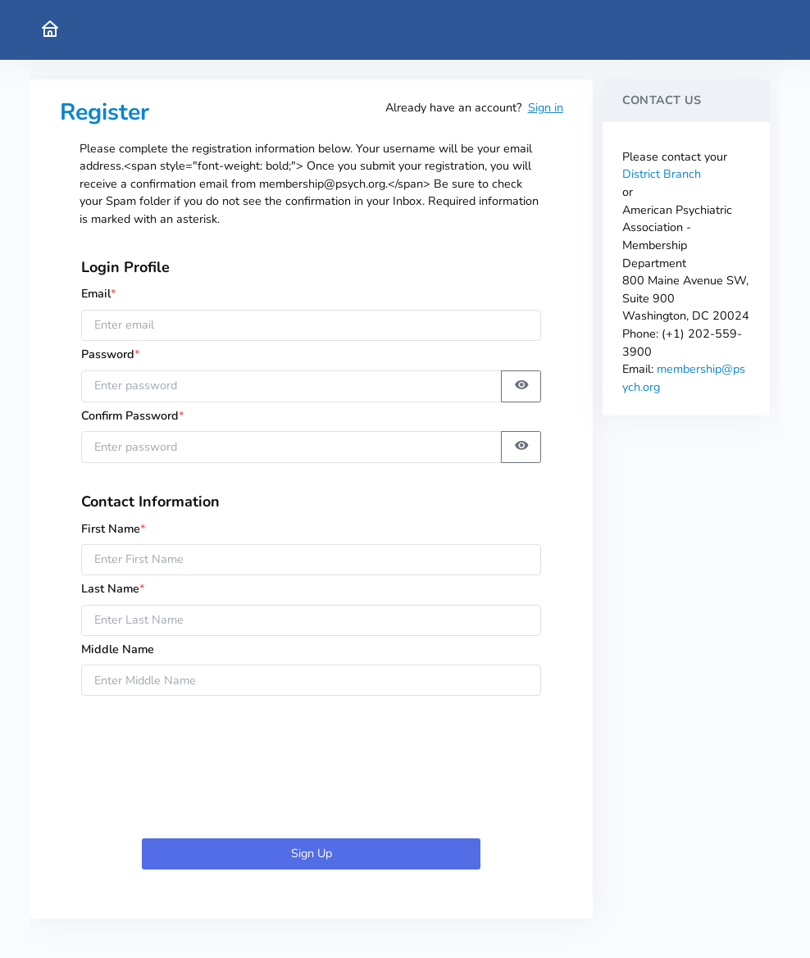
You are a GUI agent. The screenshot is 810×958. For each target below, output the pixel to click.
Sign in (545, 107)
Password (115, 354)
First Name (113, 528)
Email (98, 293)
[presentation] (311, 770)
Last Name (113, 588)
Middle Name (117, 649)
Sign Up (311, 853)
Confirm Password (132, 415)
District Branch (661, 174)
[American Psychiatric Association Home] (50, 30)
